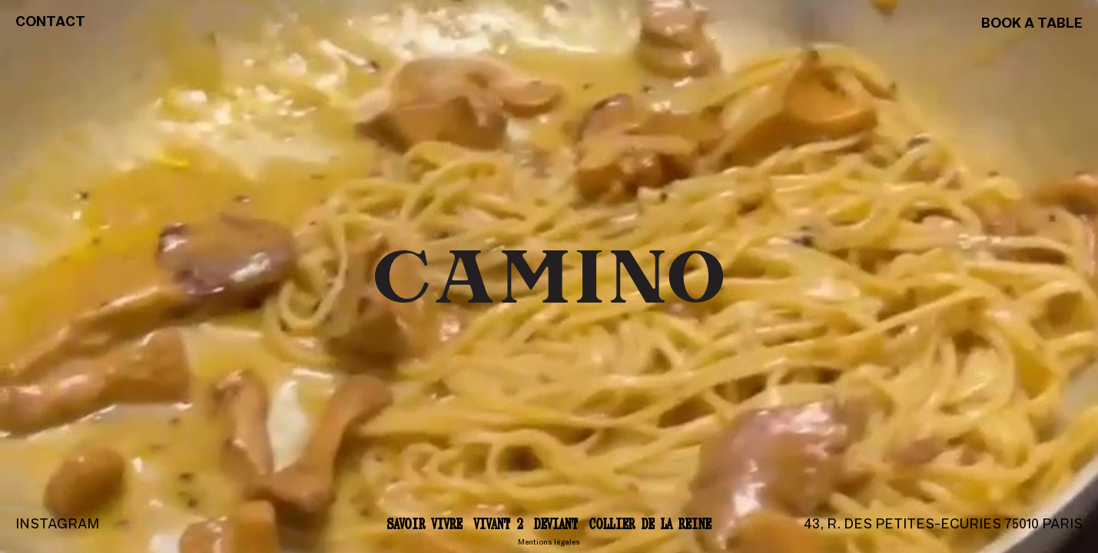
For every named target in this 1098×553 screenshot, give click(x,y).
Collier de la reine (650, 523)
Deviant (556, 523)
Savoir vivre (425, 523)
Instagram (57, 525)
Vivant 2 (498, 523)
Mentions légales (549, 542)
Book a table (1032, 24)
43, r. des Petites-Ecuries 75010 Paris (943, 525)
